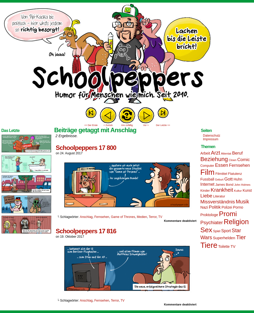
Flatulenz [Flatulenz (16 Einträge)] (235, 174)
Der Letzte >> (163, 125)
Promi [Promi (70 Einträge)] (228, 214)
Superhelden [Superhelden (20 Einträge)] (224, 238)
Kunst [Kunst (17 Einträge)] (247, 190)
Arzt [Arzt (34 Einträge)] (215, 153)
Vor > (146, 125)
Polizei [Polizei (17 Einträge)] (227, 207)
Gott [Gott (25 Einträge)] (228, 179)
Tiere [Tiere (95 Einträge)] (208, 245)
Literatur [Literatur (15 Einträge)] (219, 196)
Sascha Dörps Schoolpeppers (127, 54)
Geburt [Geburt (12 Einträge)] (219, 179)
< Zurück (107, 125)
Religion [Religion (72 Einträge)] (236, 222)
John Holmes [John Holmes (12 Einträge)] (242, 184)
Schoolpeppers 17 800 (86, 147)
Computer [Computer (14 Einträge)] (207, 166)
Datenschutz (211, 135)
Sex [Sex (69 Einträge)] (206, 230)
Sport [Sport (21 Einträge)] (226, 231)
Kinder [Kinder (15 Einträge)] (205, 190)
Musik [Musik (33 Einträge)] (242, 201)
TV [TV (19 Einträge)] (232, 246)
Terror (153, 217)
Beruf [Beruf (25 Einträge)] (237, 153)
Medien (142, 217)
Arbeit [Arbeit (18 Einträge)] (205, 153)
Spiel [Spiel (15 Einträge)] (216, 231)
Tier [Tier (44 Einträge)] (241, 237)
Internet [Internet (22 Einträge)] (207, 184)
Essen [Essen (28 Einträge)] (221, 165)
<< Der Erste (90, 125)
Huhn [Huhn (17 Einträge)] (238, 179)
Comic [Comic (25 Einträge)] (243, 159)
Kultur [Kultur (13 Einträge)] (238, 190)
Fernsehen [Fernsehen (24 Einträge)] (239, 165)
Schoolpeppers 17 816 (86, 231)
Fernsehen (101, 217)
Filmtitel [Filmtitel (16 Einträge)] (221, 174)
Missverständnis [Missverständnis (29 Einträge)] (217, 201)
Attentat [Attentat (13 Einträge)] (226, 153)
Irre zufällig (127, 125)
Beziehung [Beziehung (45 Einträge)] (214, 159)
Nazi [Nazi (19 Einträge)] (204, 207)
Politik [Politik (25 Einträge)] (215, 207)
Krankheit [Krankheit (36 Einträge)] (222, 190)
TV (160, 217)
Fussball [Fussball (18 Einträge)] (207, 179)
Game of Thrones (123, 217)
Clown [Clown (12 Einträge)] (232, 160)
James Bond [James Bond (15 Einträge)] (224, 185)
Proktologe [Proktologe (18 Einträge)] (209, 215)
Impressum (210, 139)
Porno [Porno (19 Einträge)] (238, 207)
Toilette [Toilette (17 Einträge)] (224, 246)
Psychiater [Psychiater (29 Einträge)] (211, 222)
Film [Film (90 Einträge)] (207, 172)
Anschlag (86, 217)
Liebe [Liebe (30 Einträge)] (206, 195)
